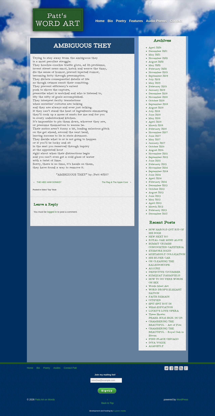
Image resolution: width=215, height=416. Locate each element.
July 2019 (154, 79)
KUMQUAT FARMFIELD (164, 275)
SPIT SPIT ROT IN (160, 303)
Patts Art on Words (44, 399)
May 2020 (154, 65)
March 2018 (156, 125)
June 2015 (155, 160)
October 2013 (156, 188)
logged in (52, 212)
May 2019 (154, 82)
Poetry (121, 21)
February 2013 (158, 210)
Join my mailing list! (106, 374)
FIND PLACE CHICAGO (164, 339)
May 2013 (154, 199)
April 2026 (155, 47)
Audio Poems (156, 21)
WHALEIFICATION (161, 307)
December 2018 (158, 93)
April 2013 (155, 203)
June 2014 (155, 174)
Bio (110, 21)
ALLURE (154, 268)
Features (136, 21)
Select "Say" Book (49, 190)
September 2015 (158, 157)
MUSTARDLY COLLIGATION (167, 254)
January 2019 (157, 90)
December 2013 (158, 185)
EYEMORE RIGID (160, 250)
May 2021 (154, 54)
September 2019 (158, 75)
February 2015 (158, 164)
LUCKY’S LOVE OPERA (164, 310)
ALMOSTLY (156, 346)
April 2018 (155, 121)
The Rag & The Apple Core (115, 182)
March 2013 (156, 206)
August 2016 (156, 150)
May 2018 (154, 118)
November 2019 (158, 72)
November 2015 (158, 153)
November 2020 (158, 58)
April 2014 (155, 178)
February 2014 (158, 181)
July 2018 (154, 111)
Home (99, 21)
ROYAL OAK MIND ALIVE (166, 240)
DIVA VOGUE (157, 342)
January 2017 (157, 143)
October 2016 (156, 146)
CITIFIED (155, 300)
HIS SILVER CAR (159, 257)
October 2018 (156, 100)
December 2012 (158, 213)
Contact (176, 21)
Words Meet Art (159, 286)
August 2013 (156, 192)
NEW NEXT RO (158, 236)
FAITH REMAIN (159, 296)
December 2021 (158, 51)
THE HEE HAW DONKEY (49, 182)
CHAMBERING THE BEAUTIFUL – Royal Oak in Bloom (166, 332)
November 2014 (158, 167)
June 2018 (155, 114)
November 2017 (158, 132)
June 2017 (155, 135)
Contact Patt (70, 368)
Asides (56, 368)
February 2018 (158, 128)
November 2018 (158, 97)
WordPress (182, 399)
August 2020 (156, 61)
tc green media (119, 411)
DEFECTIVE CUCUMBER (164, 271)
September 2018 (158, 104)
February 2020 (158, 68)
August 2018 (156, 107)
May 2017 (154, 139)
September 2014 (158, 171)
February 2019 (158, 86)
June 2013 (155, 196)
